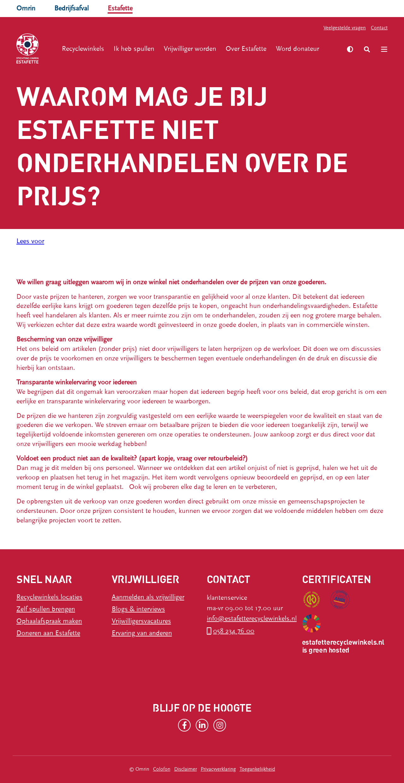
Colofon (161, 769)
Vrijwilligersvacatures (141, 621)
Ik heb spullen (134, 49)
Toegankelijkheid (257, 769)
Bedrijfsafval (71, 8)
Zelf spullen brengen (45, 609)
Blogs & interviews (138, 609)
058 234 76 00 (233, 631)
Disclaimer (185, 769)
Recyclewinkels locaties (49, 597)
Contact (379, 28)
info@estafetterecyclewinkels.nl (252, 619)
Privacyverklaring (218, 769)
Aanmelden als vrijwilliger (148, 597)
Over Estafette (246, 49)
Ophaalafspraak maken (49, 621)
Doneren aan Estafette (48, 633)
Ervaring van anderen (142, 633)
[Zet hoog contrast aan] (350, 49)
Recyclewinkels (83, 49)
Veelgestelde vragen (345, 28)
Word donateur (297, 49)
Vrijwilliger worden (190, 49)
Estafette (120, 8)
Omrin (25, 8)
